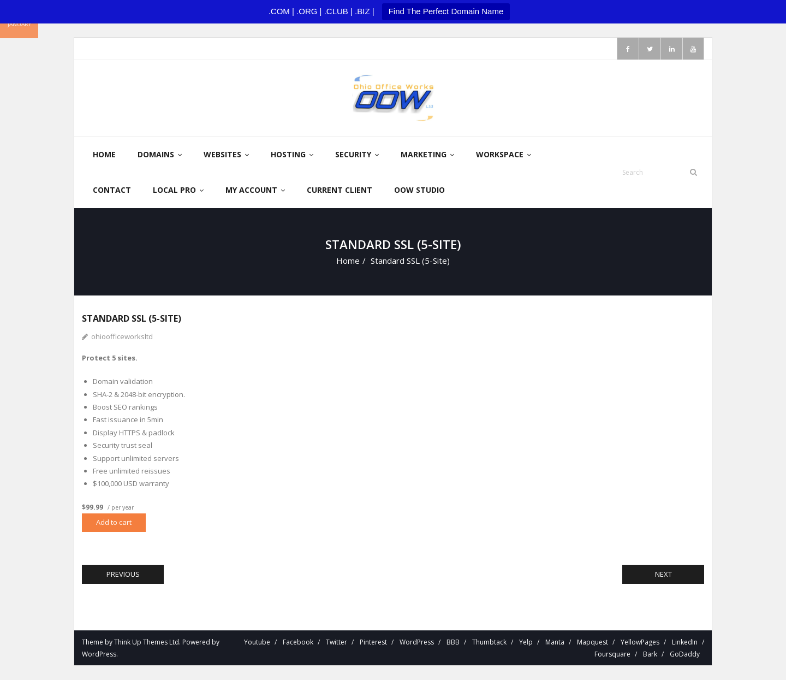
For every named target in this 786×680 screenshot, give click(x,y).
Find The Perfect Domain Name (446, 11)
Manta (554, 642)
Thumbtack (489, 642)
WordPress (99, 654)
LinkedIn (685, 642)
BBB (453, 642)
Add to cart (114, 523)
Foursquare (612, 654)
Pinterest (373, 642)
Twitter (336, 642)
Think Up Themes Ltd (146, 642)
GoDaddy (685, 654)
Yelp (526, 642)
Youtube (257, 642)
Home (348, 261)
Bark (650, 654)
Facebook (298, 642)
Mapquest (592, 642)
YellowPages (640, 642)
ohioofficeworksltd (122, 337)
